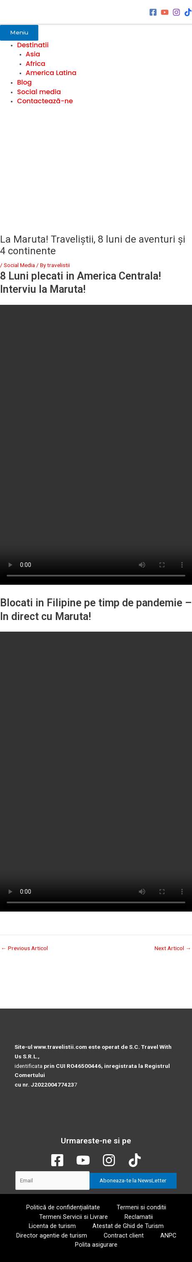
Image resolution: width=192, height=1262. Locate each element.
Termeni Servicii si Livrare (73, 1217)
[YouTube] (165, 12)
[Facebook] (153, 12)
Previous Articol (24, 948)
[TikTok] (188, 12)
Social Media (19, 265)
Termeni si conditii (141, 1207)
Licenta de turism (52, 1226)
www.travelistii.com (60, 1046)
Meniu (19, 32)
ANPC (168, 1235)
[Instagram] (176, 12)
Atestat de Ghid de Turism (128, 1226)
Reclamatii (139, 1217)
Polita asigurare (96, 1244)
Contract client (124, 1235)
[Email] (52, 1180)
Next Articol (173, 948)
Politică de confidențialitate (63, 1207)
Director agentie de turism (51, 1235)
